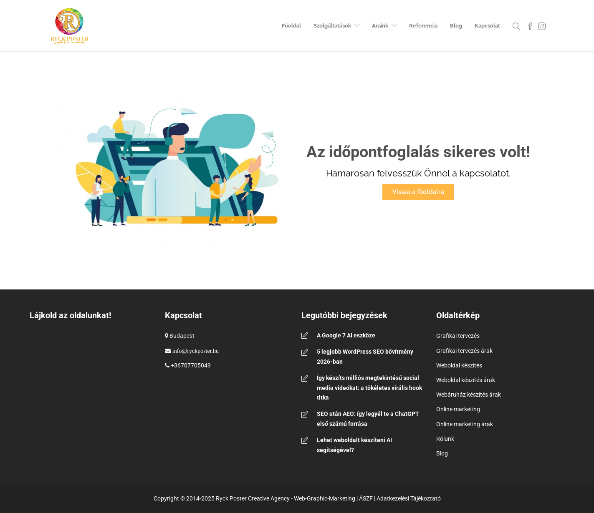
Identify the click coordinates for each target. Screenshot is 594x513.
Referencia (423, 26)
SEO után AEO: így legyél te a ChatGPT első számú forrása (368, 418)
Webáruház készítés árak (468, 394)
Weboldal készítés (459, 365)
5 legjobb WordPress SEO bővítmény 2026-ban (365, 356)
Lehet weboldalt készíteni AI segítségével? (354, 445)
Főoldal (291, 26)
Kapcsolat (487, 26)
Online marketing (458, 409)
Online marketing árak (464, 424)
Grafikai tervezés (458, 335)
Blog (456, 26)
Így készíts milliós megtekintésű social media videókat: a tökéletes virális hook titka (369, 388)
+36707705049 (191, 365)
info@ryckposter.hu (195, 351)
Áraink (380, 26)
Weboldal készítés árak (465, 380)
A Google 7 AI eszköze (346, 335)
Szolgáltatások (332, 26)
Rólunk (445, 438)
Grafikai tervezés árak (464, 350)
